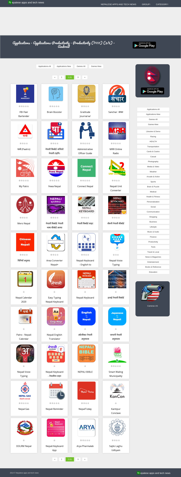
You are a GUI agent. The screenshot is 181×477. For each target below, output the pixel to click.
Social (153, 207)
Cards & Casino (153, 151)
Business (153, 222)
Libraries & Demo (153, 131)
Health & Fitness (153, 197)
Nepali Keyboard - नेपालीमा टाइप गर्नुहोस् (54, 376)
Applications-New (64, 66)
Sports (153, 182)
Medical (153, 192)
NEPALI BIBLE (85, 371)
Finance (153, 237)
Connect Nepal (85, 186)
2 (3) (70, 77)
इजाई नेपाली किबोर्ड (116, 297)
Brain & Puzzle (153, 187)
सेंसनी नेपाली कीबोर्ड (115, 223)
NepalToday (85, 409)
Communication (153, 212)
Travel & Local (153, 252)
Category (162, 4)
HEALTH (153, 141)
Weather (153, 172)
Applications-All (44, 66)
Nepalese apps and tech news (26, 2)
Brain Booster (54, 112)
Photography (153, 161)
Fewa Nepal (54, 186)
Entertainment (153, 262)
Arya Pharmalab (85, 446)
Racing (153, 136)
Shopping (153, 217)
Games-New (96, 66)
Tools (153, 247)
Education (153, 272)
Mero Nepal (23, 223)
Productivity (153, 242)
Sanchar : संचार (115, 112)
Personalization (153, 202)
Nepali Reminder (54, 409)
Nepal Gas (23, 409)
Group (146, 4)
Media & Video (153, 167)
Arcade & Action (153, 177)
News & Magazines (153, 257)
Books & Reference (153, 267)
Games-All (81, 66)
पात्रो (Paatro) (23, 149)
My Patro (24, 186)
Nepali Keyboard (85, 297)
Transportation (153, 146)
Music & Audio (153, 232)
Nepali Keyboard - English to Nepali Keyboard (85, 264)
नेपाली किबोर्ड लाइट (85, 223)
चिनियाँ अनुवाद (24, 260)
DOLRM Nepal (23, 446)
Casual (153, 157)
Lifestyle (153, 227)
